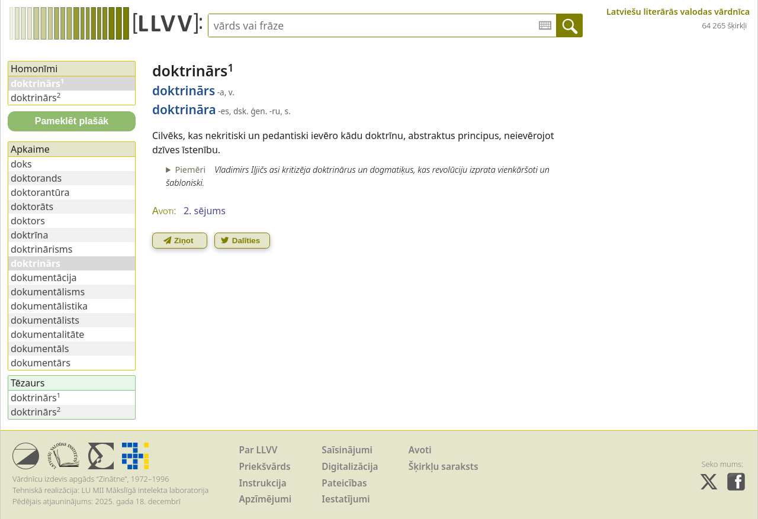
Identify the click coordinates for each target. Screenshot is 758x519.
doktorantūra (40, 192)
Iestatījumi (346, 499)
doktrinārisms (41, 249)
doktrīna (29, 234)
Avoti (420, 450)
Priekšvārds (265, 466)
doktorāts (32, 206)
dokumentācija (44, 277)
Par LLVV (258, 450)
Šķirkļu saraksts (443, 466)
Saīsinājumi (347, 450)
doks (21, 163)
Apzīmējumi (265, 499)
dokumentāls (40, 348)
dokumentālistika (49, 305)
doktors (28, 220)
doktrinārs (35, 97)
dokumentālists (45, 320)
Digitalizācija (350, 466)
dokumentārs (40, 362)
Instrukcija (263, 483)
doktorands (36, 178)
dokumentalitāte (47, 334)
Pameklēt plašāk (72, 121)
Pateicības (344, 483)
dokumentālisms (48, 291)
